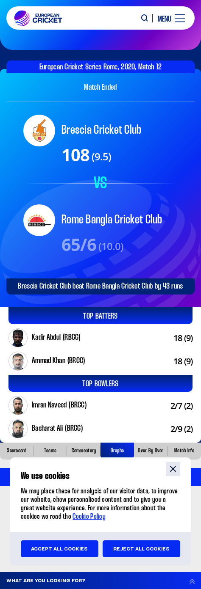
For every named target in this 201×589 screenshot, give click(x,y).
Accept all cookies (59, 548)
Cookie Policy (89, 516)
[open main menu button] (168, 18)
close (173, 469)
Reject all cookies (141, 548)
